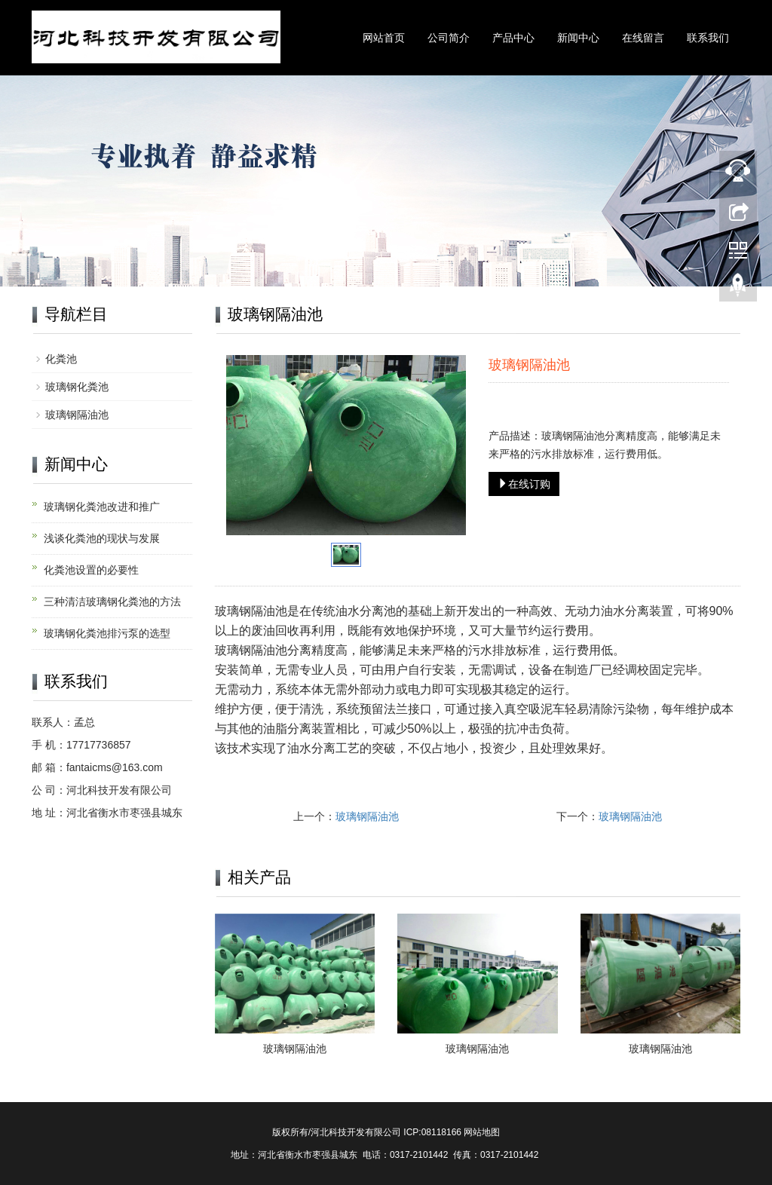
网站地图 (482, 1132)
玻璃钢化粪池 (77, 387)
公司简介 (448, 38)
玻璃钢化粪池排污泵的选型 (107, 633)
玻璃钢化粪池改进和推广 (102, 507)
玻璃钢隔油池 (367, 816)
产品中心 (513, 38)
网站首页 (384, 38)
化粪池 (61, 359)
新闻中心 (578, 38)
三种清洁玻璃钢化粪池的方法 (112, 602)
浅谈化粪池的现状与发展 (102, 538)
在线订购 (524, 484)
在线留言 (643, 38)
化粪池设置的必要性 (91, 570)
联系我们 (708, 38)
